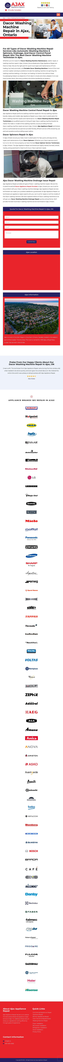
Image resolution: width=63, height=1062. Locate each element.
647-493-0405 (9, 1043)
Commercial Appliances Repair (42, 1012)
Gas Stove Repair (38, 1014)
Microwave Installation (39, 1025)
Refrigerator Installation (40, 1027)
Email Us (8, 1041)
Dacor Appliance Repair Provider (26, 186)
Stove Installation (38, 1029)
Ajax (4, 18)
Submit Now (31, 241)
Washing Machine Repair (40, 1020)
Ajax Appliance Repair (41, 1060)
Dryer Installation (38, 1023)
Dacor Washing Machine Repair (16, 18)
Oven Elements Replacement (42, 1018)
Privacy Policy (37, 1031)
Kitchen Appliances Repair (41, 1016)
